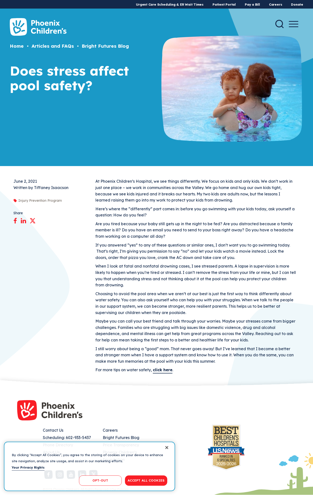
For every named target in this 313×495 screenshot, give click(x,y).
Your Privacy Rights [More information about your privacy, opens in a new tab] (28, 467)
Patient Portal (224, 4)
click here (162, 369)
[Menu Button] (293, 24)
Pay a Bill (252, 4)
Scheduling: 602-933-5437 (67, 437)
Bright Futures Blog (105, 46)
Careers (275, 4)
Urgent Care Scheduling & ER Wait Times (169, 4)
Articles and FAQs (53, 46)
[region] (89, 466)
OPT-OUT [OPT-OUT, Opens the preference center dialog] (100, 480)
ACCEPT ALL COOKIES (146, 480)
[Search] (279, 24)
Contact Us (53, 430)
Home (17, 46)
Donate (297, 4)
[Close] (166, 447)
